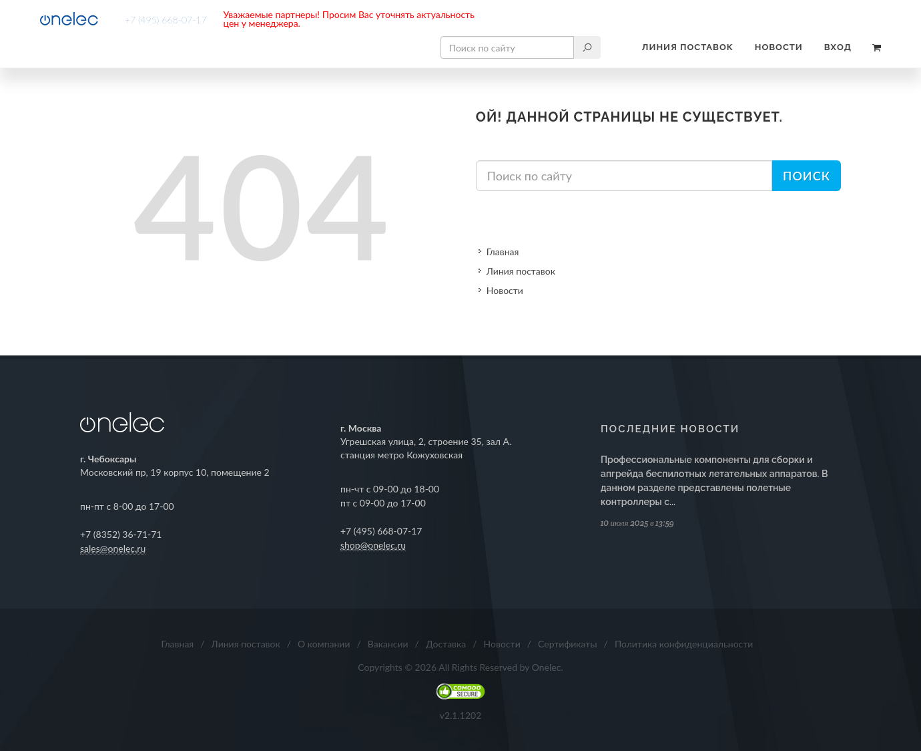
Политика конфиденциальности (684, 643)
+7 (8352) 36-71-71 (121, 534)
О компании (324, 643)
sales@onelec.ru (112, 548)
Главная (503, 251)
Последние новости (670, 429)
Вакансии (388, 643)
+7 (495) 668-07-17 (166, 19)
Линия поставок (687, 47)
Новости (779, 47)
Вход (838, 47)
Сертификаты (567, 643)
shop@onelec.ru (373, 545)
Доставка (446, 643)
